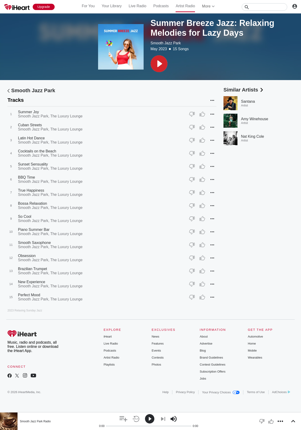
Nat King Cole (252, 136)
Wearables (255, 357)
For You (88, 6)
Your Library (112, 6)
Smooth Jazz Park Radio (35, 421)
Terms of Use (256, 392)
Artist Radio (185, 6)
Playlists (109, 364)
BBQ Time (26, 177)
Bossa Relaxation (32, 203)
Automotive (255, 336)
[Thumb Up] (202, 114)
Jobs (203, 378)
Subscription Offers (212, 371)
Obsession (27, 256)
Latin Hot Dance (31, 138)
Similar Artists (243, 90)
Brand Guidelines (211, 357)
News (155, 336)
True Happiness (31, 190)
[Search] (264, 7)
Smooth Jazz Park (166, 43)
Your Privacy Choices (221, 392)
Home (252, 343)
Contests (157, 357)
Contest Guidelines (212, 364)
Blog (203, 350)
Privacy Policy (185, 392)
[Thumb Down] (192, 114)
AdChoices (281, 392)
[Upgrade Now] (44, 7)
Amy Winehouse (254, 119)
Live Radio (137, 6)
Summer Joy (28, 112)
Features (157, 343)
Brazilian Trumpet (32, 269)
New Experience (31, 282)
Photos (156, 364)
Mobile (252, 350)
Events (156, 350)
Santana (248, 101)
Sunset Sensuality (33, 164)
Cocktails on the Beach (37, 151)
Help (166, 392)
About (204, 336)
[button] (159, 63)
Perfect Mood (29, 295)
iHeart (108, 336)
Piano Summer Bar (34, 230)
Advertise (206, 343)
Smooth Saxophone (34, 243)
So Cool (24, 217)
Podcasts (161, 6)
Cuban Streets (30, 125)
